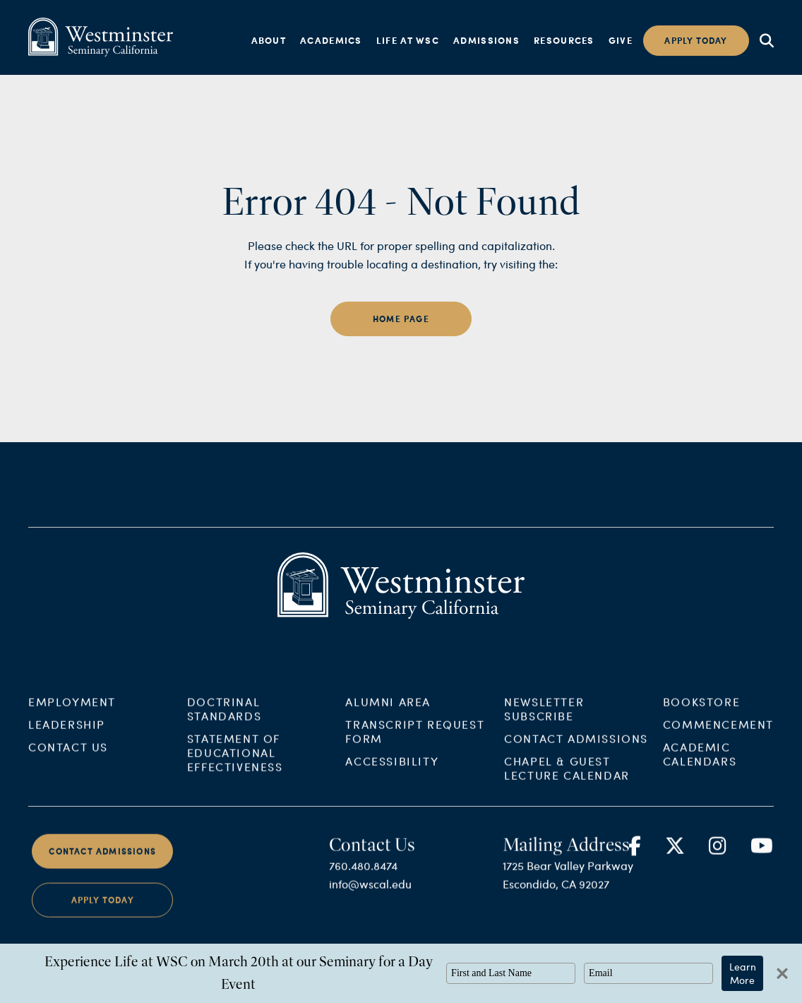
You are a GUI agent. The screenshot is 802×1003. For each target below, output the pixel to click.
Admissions (486, 40)
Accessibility (391, 771)
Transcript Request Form (414, 741)
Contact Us (68, 756)
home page (401, 319)
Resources (564, 40)
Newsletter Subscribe (544, 718)
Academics (331, 40)
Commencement (718, 734)
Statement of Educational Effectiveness (235, 762)
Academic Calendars (699, 763)
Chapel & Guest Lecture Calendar (567, 778)
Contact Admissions (576, 748)
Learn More (742, 973)
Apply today (695, 41)
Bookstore (701, 711)
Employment (72, 711)
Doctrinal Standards (224, 718)
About (269, 40)
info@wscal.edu (370, 894)
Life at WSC (407, 40)
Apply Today (102, 911)
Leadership (66, 734)
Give (621, 40)
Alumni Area (388, 711)
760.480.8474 (363, 876)
